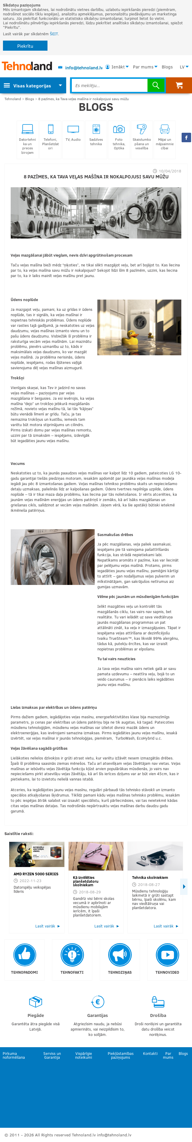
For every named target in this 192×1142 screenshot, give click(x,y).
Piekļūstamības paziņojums (121, 1055)
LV (182, 67)
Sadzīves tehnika (96, 135)
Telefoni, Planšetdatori (50, 137)
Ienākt (118, 67)
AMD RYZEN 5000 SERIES (36, 874)
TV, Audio (73, 133)
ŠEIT (54, 33)
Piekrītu (25, 46)
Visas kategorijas (27, 85)
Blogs (167, 67)
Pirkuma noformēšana (14, 1055)
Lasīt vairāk (45, 926)
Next (184, 887)
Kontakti (150, 1053)
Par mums (143, 67)
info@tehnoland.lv (84, 68)
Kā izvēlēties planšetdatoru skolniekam (86, 881)
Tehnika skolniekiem (150, 877)
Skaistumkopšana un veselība (142, 137)
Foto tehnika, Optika (119, 137)
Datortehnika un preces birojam (27, 139)
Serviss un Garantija (52, 1055)
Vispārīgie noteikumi (83, 1055)
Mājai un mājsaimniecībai (165, 137)
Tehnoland (12, 99)
